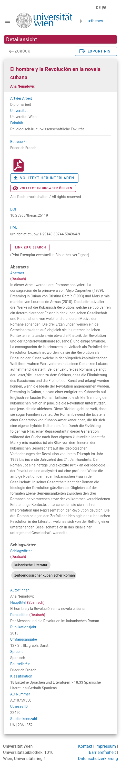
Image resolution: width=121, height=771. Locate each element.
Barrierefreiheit (102, 752)
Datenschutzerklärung (98, 758)
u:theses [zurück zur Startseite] (95, 20)
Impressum (105, 746)
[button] (101, 7)
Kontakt (85, 746)
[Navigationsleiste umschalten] (7, 21)
